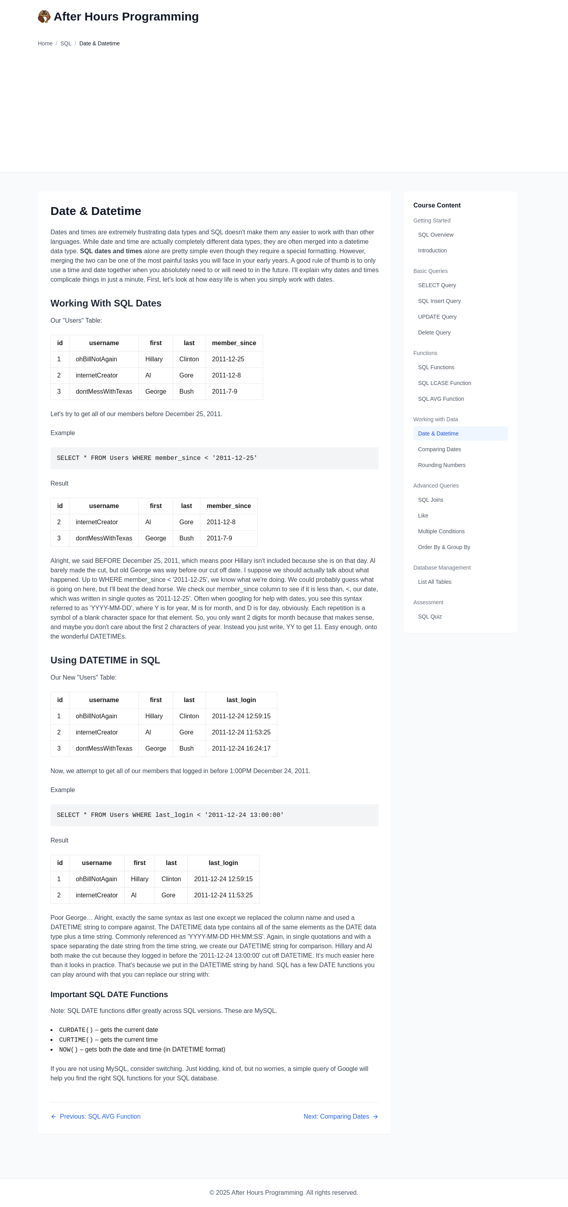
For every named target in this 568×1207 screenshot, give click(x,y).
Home (45, 43)
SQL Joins (430, 500)
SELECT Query (437, 285)
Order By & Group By (444, 547)
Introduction (432, 250)
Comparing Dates (439, 449)
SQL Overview (436, 235)
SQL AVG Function (441, 399)
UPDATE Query (437, 317)
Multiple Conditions (441, 531)
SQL (65, 43)
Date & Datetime (438, 433)
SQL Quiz (430, 616)
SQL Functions (436, 367)
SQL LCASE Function (444, 383)
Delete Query (434, 332)
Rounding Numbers (442, 465)
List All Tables (435, 582)
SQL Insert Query (439, 301)
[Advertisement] (284, 113)
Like (423, 515)
